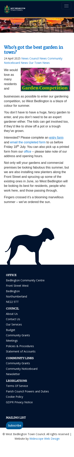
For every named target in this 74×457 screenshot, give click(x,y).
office (27, 151)
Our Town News (39, 63)
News (25, 58)
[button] (5, 21)
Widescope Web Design (44, 438)
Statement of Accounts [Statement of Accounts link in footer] (21, 351)
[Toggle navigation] (66, 5)
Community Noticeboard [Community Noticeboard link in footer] (21, 369)
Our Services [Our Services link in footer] (14, 324)
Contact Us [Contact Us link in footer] (13, 319)
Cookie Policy (14, 397)
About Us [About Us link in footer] (12, 314)
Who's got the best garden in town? (33, 50)
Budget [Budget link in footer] (10, 330)
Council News (38, 58)
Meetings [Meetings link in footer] (12, 340)
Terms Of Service (17, 386)
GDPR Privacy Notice (19, 402)
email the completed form (28, 142)
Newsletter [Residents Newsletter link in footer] (13, 374)
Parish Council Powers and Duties (27, 391)
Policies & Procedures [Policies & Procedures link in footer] (20, 346)
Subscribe (14, 425)
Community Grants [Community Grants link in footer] (18, 335)
